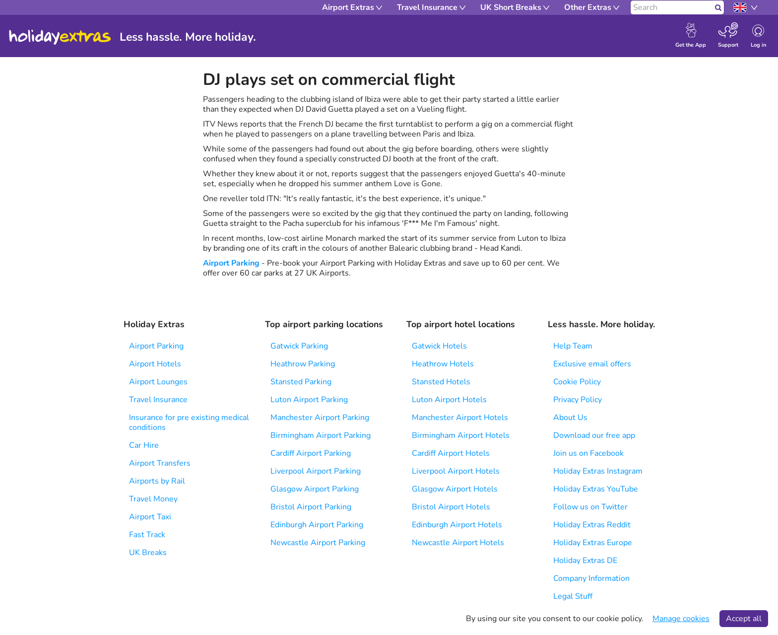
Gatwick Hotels (439, 346)
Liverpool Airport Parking (315, 471)
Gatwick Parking (299, 346)
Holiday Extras (60, 37)
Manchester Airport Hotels (460, 418)
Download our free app (594, 435)
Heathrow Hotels (443, 364)
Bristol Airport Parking (310, 507)
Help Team (572, 346)
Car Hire (144, 445)
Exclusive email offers (592, 364)
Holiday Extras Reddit (592, 525)
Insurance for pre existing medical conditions (189, 422)
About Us (570, 418)
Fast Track (147, 535)
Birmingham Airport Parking (320, 435)
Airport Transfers (160, 463)
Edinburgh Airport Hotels (457, 525)
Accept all (744, 618)
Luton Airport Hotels (449, 400)
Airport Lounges (158, 382)
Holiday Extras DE (585, 560)
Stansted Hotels (441, 382)
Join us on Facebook (588, 453)
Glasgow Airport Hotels (455, 489)
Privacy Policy (577, 400)
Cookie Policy (577, 382)
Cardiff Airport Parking (310, 453)
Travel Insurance (158, 400)
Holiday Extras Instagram (598, 471)
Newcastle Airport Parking (317, 543)
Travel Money (153, 499)
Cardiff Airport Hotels (451, 453)
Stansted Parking (300, 382)
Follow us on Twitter (590, 507)
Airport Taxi (150, 517)
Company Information (591, 578)
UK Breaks (148, 553)
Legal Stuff (572, 596)
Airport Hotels (155, 364)
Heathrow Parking (302, 364)
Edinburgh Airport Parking (316, 525)
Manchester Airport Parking (319, 418)
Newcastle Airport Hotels (458, 543)
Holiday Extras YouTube (595, 489)
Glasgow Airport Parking (314, 489)
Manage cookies (681, 619)
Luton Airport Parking (309, 400)
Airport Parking (231, 263)
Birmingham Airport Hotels (461, 435)
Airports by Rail (157, 481)
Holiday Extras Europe (592, 543)
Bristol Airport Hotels (451, 507)
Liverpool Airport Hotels (456, 471)
